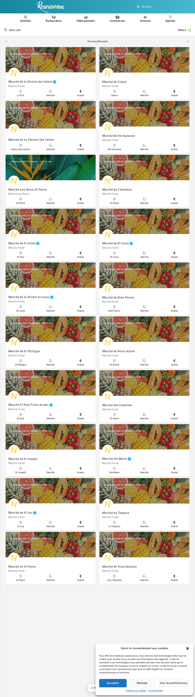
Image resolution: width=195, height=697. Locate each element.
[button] (187, 648)
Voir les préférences (173, 683)
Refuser (142, 683)
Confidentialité (155, 690)
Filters (184, 30)
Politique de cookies (136, 690)
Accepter (113, 683)
